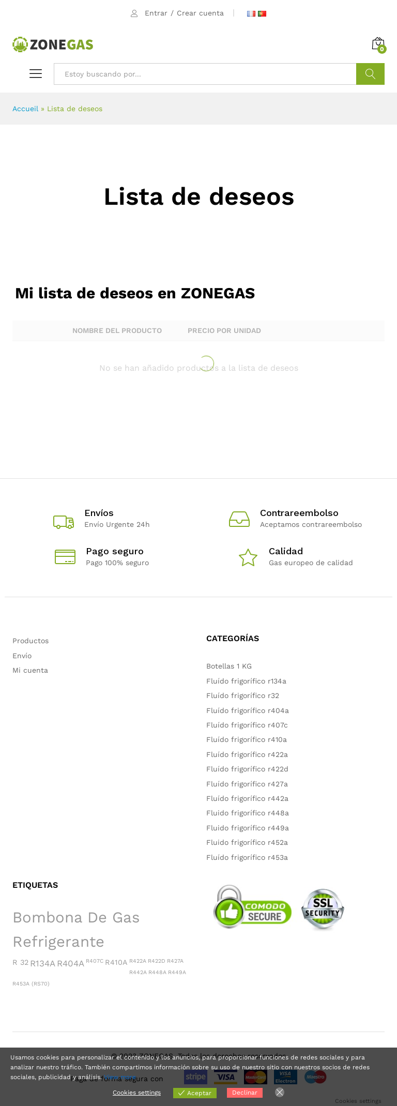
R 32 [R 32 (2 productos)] (20, 962)
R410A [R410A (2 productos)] (116, 962)
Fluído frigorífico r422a (247, 754)
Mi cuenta (30, 670)
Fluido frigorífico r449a (247, 828)
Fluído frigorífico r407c (247, 725)
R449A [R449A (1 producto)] (177, 972)
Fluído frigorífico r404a (247, 710)
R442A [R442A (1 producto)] (138, 972)
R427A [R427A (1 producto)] (175, 961)
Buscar (370, 74)
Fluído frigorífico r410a (246, 739)
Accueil (25, 108)
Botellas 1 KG (229, 666)
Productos (30, 641)
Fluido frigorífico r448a (247, 813)
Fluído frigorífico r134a (246, 681)
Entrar (156, 13)
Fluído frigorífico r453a (247, 857)
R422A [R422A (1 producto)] (137, 961)
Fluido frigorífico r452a (247, 842)
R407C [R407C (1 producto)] (94, 961)
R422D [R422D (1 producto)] (156, 961)
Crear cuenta (200, 13)
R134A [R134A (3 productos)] (42, 963)
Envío (22, 656)
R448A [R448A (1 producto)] (157, 972)
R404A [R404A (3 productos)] (70, 963)
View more (120, 1077)
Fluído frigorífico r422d (247, 769)
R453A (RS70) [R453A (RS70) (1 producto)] (31, 983)
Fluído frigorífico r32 (242, 695)
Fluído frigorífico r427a (247, 784)
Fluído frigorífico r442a (247, 798)
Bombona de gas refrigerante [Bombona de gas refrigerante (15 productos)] (76, 929)
